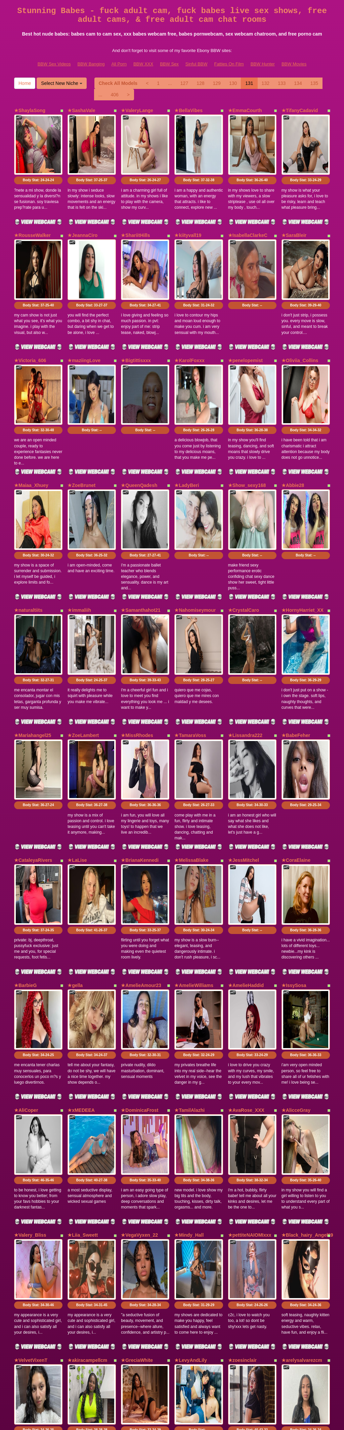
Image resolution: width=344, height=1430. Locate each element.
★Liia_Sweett (83, 1022)
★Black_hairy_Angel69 (307, 1022)
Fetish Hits (162, 1420)
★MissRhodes (137, 617)
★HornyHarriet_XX (303, 515)
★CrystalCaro (243, 515)
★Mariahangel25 (32, 617)
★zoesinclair (242, 1123)
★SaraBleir (294, 211)
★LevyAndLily (190, 1123)
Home (24, 83)
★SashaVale (81, 110)
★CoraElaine (296, 718)
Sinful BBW (196, 63)
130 (233, 83)
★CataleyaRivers (33, 718)
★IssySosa (294, 819)
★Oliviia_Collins (300, 313)
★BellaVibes (188, 110)
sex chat (307, 1371)
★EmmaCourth (245, 110)
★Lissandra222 (245, 617)
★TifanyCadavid (300, 110)
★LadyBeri (186, 414)
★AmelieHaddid (246, 819)
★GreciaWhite (137, 1123)
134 (298, 83)
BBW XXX (143, 63)
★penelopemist (245, 313)
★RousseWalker (32, 211)
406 (114, 94)
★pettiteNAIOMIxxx (249, 1022)
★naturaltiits (28, 515)
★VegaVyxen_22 (139, 1022)
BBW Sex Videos (54, 63)
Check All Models (118, 83)
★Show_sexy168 (247, 414)
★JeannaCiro (82, 211)
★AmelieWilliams (193, 819)
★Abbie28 (293, 414)
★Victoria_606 (30, 313)
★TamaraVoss (190, 617)
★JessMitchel (243, 718)
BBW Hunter (263, 63)
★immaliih (79, 515)
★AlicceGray (296, 921)
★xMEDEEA (81, 921)
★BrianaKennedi (140, 718)
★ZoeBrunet (81, 414)
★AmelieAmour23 (141, 819)
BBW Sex (169, 63)
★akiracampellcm (87, 1123)
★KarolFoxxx (189, 313)
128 (200, 83)
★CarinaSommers (34, 1225)
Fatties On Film (229, 63)
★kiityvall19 (187, 211)
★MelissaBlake (191, 718)
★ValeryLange (137, 110)
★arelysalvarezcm (302, 1123)
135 (314, 83)
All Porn (119, 63)
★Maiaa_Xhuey (31, 414)
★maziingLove (84, 313)
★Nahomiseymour (195, 515)
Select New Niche (61, 83)
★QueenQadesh (139, 414)
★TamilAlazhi (189, 921)
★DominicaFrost (139, 921)
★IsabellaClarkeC (247, 211)
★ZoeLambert (83, 617)
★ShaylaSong (29, 110)
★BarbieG (25, 819)
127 (184, 83)
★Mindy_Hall (189, 1022)
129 (217, 83)
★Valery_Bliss (30, 1022)
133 (282, 83)
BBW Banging (90, 63)
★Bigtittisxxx (135, 313)
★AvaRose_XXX (246, 921)
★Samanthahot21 (140, 515)
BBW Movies (294, 63)
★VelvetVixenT (30, 1123)
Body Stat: (38, 156)
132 (265, 83)
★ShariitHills (135, 211)
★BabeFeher (296, 617)
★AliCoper (26, 921)
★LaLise (77, 718)
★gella (75, 819)
